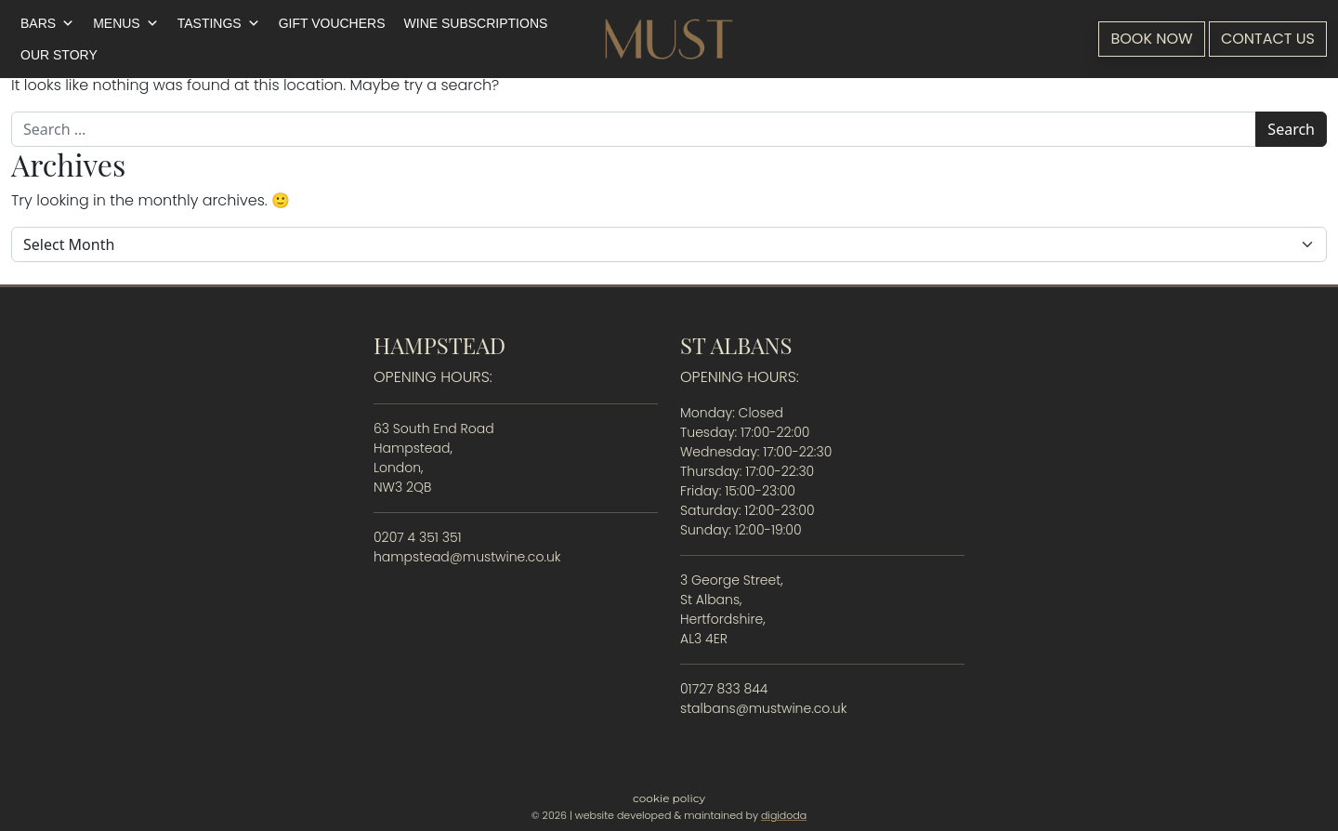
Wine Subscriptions (476, 23)
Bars (47, 23)
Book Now (1151, 38)
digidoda (784, 815)
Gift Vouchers (332, 23)
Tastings (218, 23)
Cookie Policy (669, 798)
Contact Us (1268, 38)
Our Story (59, 54)
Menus (126, 23)
